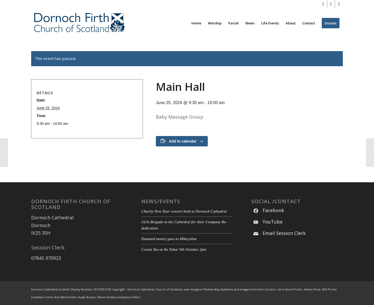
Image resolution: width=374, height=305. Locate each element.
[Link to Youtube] (331, 4)
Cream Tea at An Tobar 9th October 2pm (173, 249)
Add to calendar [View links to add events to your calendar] (183, 141)
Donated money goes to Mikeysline (169, 238)
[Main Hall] (4, 152)
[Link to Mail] (339, 4)
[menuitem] (196, 23)
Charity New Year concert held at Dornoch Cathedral (184, 211)
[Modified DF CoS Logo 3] (78, 23)
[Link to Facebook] (323, 4)
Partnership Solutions (218, 289)
